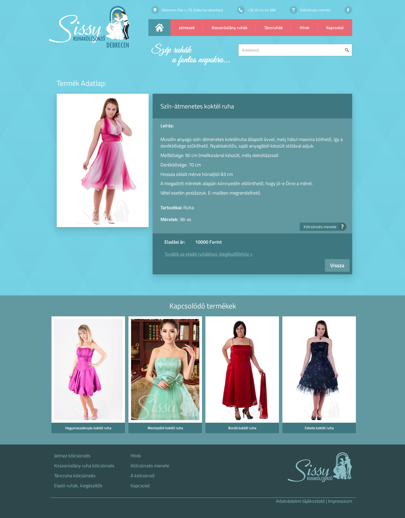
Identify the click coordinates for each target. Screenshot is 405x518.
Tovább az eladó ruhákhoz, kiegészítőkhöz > (208, 254)
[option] (87, 376)
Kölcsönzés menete (323, 227)
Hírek (304, 27)
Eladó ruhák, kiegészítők (78, 485)
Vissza (337, 265)
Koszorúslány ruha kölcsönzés (84, 465)
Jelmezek (187, 27)
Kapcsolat (335, 27)
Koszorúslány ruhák (229, 27)
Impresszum (340, 501)
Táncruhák (273, 27)
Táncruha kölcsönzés (74, 475)
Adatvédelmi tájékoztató (300, 501)
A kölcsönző (143, 475)
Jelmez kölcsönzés (72, 455)
